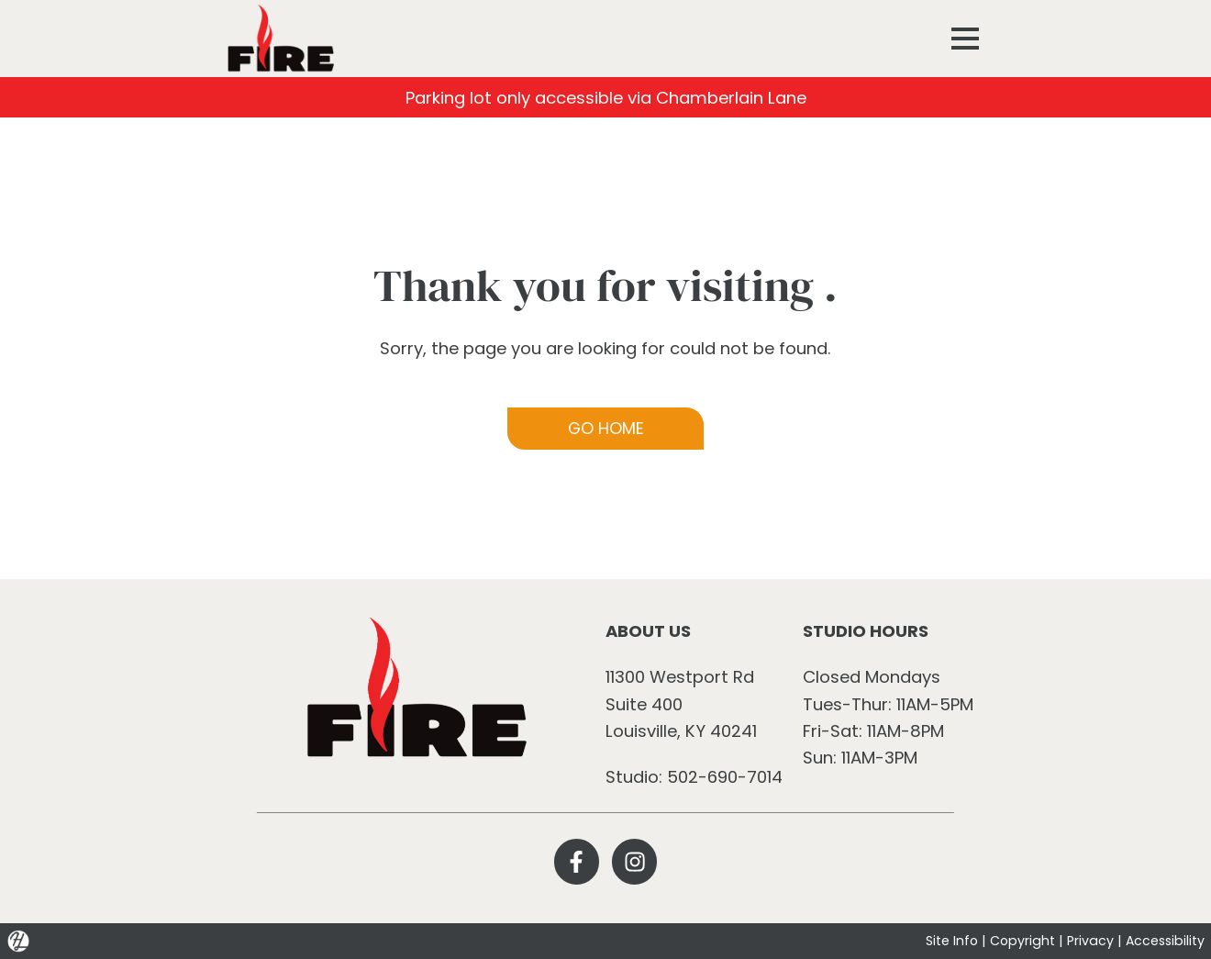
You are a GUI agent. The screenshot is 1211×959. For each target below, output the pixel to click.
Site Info (952, 940)
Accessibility (1165, 940)
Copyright (1022, 940)
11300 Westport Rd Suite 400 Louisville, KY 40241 (681, 703)
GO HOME (606, 429)
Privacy (1090, 940)
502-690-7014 (725, 776)
